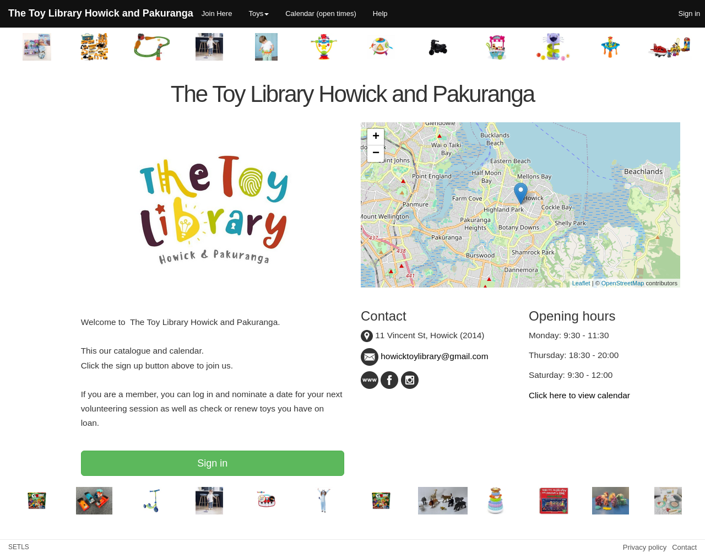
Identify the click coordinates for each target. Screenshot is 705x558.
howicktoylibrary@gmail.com (425, 356)
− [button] (375, 153)
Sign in (212, 463)
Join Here (217, 13)
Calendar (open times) (320, 13)
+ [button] (375, 137)
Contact (684, 547)
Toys (258, 13)
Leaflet (581, 283)
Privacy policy (644, 547)
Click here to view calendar (579, 395)
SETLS (18, 547)
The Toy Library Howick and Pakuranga (100, 13)
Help (380, 13)
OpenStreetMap (622, 283)
